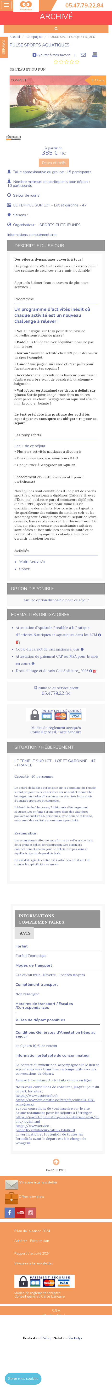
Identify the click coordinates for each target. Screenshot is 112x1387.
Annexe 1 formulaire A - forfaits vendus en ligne (54, 1080)
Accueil (15, 37)
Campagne (34, 37)
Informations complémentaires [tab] (32, 234)
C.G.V (56, 1310)
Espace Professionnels (56, 1325)
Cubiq (45, 1338)
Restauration (25, 833)
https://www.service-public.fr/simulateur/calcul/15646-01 (45, 1128)
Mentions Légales (56, 1315)
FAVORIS (3, 47)
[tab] (66, 62)
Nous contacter (56, 1330)
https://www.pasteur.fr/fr (37, 1095)
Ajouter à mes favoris (51, 54)
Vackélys (75, 1338)
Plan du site (56, 1320)
